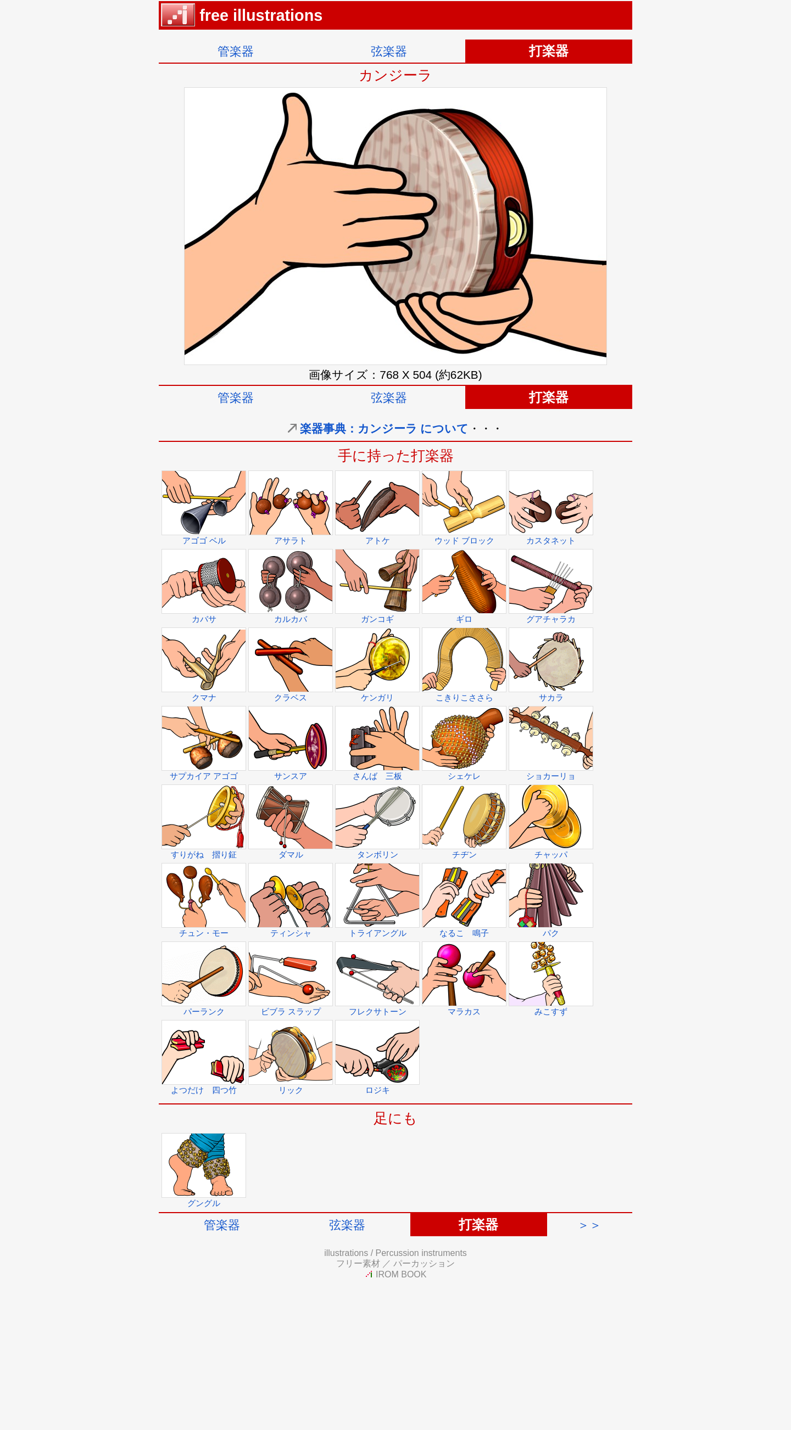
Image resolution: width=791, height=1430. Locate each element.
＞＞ (589, 1225)
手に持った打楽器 (396, 455)
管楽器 (236, 51)
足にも (395, 1118)
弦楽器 (389, 51)
